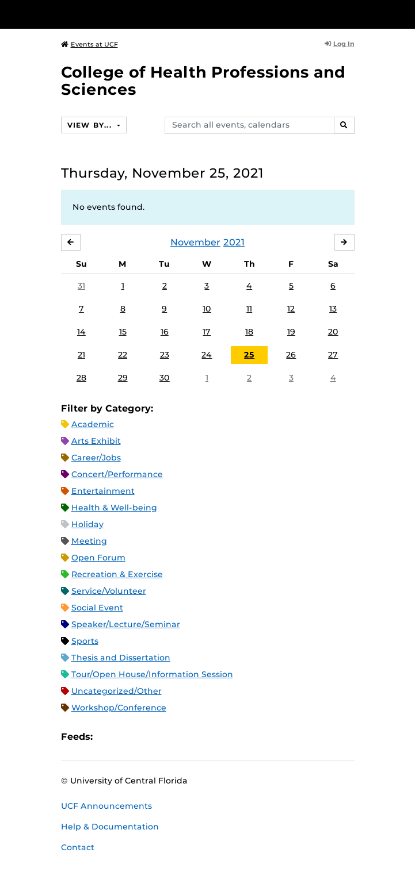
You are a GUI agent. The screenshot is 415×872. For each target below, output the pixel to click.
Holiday (87, 524)
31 (81, 286)
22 (122, 354)
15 (123, 331)
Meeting (89, 541)
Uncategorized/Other (116, 691)
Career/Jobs (96, 457)
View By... (91, 125)
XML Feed (166, 737)
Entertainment (103, 491)
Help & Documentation (110, 826)
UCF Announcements (106, 806)
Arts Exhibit (96, 441)
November (195, 242)
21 (81, 354)
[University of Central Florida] (87, 14)
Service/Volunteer (108, 591)
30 (164, 377)
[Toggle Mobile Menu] (403, 13)
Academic (92, 424)
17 (207, 331)
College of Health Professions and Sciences (203, 81)
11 (249, 309)
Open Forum (98, 557)
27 (333, 354)
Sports (84, 641)
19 (291, 331)
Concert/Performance (117, 474)
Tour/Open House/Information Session (152, 674)
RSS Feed (147, 737)
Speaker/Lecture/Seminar (125, 624)
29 (123, 377)
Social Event (97, 607)
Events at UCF (89, 44)
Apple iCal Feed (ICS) (107, 737)
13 (333, 309)
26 (291, 354)
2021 (234, 242)
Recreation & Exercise (117, 574)
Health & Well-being (114, 507)
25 (249, 354)
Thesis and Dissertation (120, 657)
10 (207, 309)
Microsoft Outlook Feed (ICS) (127, 737)
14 (81, 331)
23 (164, 354)
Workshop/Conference (118, 707)
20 (333, 331)
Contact (77, 847)
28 (81, 377)
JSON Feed (186, 737)
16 (165, 331)
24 (206, 354)
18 (249, 331)
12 (291, 309)
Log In (340, 44)
